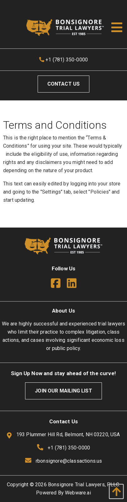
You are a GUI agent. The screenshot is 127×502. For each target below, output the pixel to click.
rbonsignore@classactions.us (69, 461)
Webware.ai (78, 493)
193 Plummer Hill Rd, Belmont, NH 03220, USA (63, 434)
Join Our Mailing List (63, 391)
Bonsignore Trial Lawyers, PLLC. (84, 485)
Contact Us (63, 84)
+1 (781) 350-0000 (63, 60)
